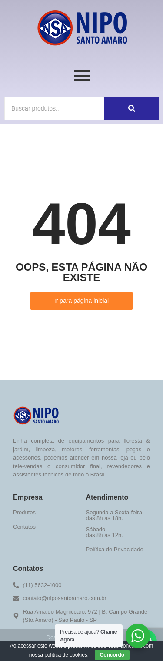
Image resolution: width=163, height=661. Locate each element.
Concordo (112, 655)
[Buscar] (54, 108)
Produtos (24, 512)
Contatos (24, 526)
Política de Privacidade (114, 549)
